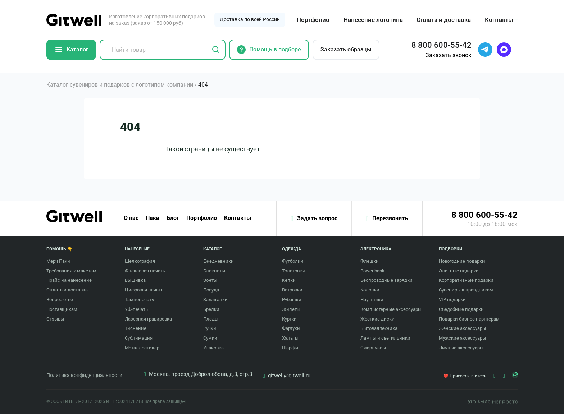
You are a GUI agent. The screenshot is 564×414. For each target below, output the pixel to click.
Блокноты (214, 270)
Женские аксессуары (462, 328)
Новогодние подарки (462, 261)
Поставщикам (61, 309)
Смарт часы (373, 347)
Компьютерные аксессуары (391, 309)
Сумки (210, 338)
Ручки (209, 328)
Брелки (211, 309)
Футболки (292, 261)
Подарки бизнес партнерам (469, 319)
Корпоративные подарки (466, 280)
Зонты (210, 280)
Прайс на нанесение (69, 280)
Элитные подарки (459, 270)
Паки (152, 218)
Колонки (369, 290)
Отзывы (55, 319)
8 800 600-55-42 (484, 215)
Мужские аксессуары (462, 338)
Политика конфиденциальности (84, 375)
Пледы (210, 319)
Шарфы (290, 347)
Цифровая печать (144, 290)
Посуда (211, 290)
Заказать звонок (449, 55)
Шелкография (140, 261)
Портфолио (312, 19)
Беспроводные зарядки (386, 280)
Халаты (290, 338)
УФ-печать (136, 309)
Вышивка (135, 280)
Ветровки (292, 290)
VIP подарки (452, 299)
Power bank (372, 270)
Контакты (499, 19)
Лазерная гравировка (148, 319)
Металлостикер (142, 347)
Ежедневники (218, 261)
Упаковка (213, 347)
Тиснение (135, 328)
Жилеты (291, 309)
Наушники (371, 299)
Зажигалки (215, 299)
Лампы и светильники (385, 338)
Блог (173, 218)
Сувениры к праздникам (466, 290)
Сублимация (139, 338)
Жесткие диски (377, 319)
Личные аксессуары (461, 347)
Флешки (369, 261)
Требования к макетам (71, 270)
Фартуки (291, 328)
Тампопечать (139, 299)
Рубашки (291, 299)
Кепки (289, 280)
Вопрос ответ (60, 299)
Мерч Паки (58, 261)
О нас (131, 218)
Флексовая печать (145, 270)
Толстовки (293, 270)
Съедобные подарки (461, 309)
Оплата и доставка (444, 19)
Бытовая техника (378, 328)
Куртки (289, 319)
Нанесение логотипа (372, 19)
